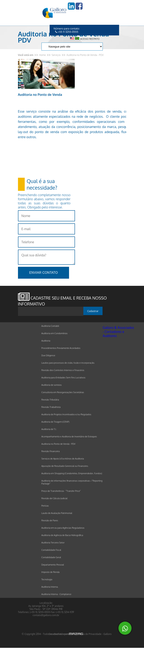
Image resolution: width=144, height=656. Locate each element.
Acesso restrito (89, 38)
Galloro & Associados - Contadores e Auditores (118, 332)
